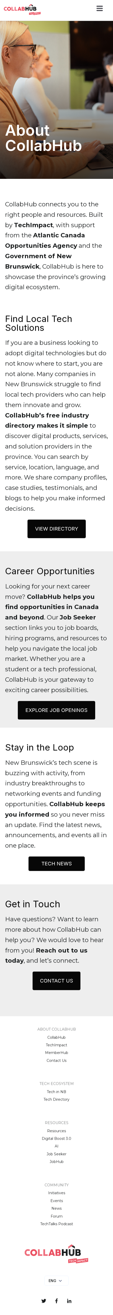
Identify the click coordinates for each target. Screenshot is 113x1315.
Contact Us (56, 1064)
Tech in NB (56, 1095)
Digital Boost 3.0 (56, 1142)
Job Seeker (56, 1158)
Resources (56, 1135)
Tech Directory (56, 1103)
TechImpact (56, 1049)
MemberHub (56, 1057)
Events (56, 1204)
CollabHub (56, 1041)
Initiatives (56, 1197)
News (56, 1212)
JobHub (57, 1166)
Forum (57, 1220)
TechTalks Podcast (56, 1228)
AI (57, 1150)
